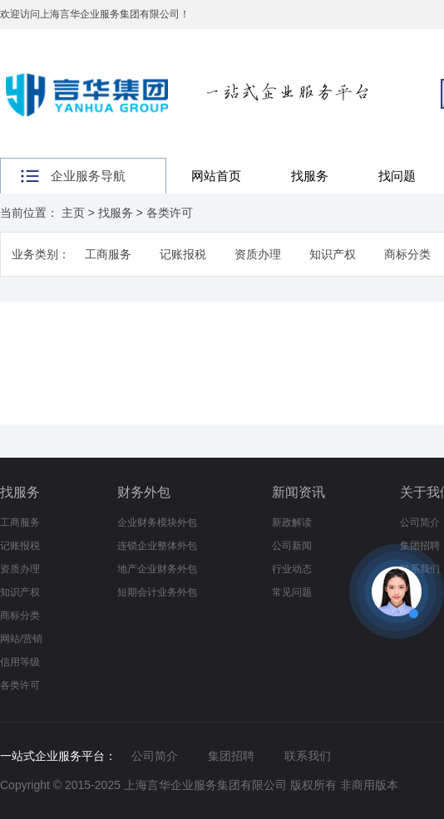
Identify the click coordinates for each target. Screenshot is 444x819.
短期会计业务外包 (157, 592)
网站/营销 (21, 639)
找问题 (397, 176)
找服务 (309, 176)
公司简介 (420, 522)
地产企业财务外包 (157, 569)
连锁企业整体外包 (157, 546)
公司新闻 (292, 546)
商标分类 (407, 254)
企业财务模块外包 (157, 522)
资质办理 (257, 254)
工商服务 (108, 254)
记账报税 (183, 254)
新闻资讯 (298, 492)
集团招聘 (231, 756)
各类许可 (169, 212)
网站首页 (216, 176)
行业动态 (292, 569)
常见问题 (292, 592)
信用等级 (20, 662)
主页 (73, 212)
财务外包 (143, 492)
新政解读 (292, 522)
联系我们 (307, 756)
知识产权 (332, 254)
